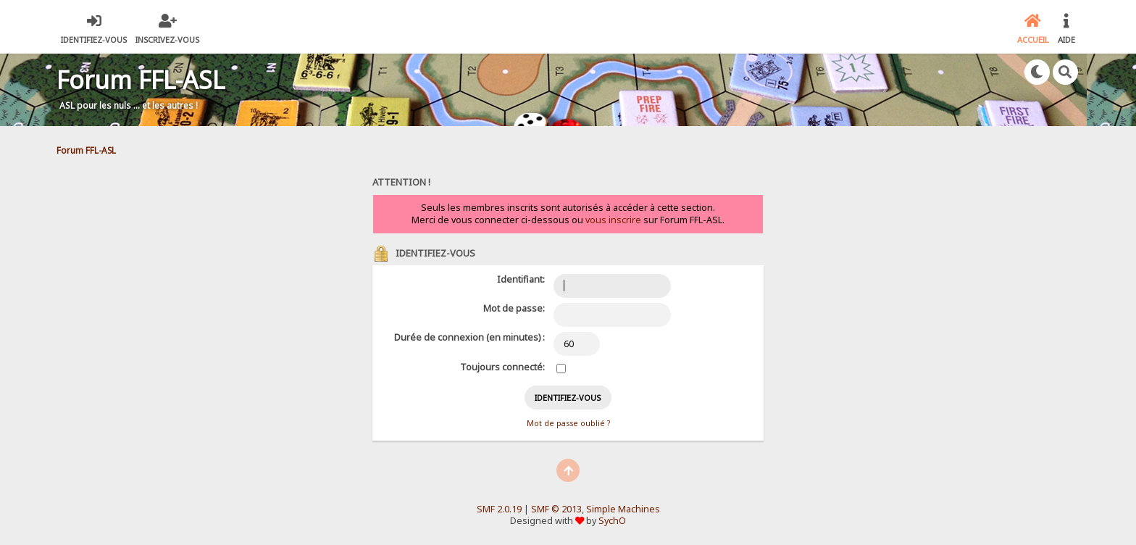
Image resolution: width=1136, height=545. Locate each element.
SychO (612, 521)
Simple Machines (623, 509)
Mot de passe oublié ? (568, 423)
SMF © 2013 (556, 509)
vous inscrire (613, 220)
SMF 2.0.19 (499, 509)
